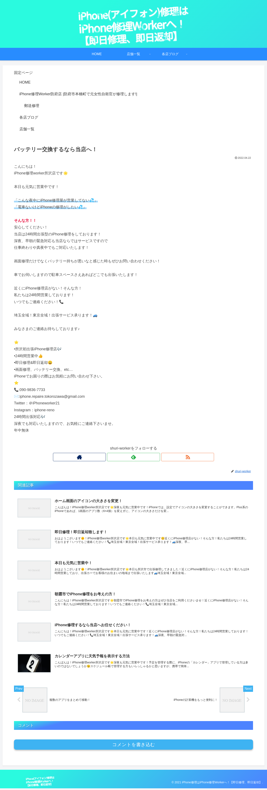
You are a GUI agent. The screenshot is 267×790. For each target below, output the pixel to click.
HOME (25, 82)
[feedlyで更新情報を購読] (133, 457)
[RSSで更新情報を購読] (143, 457)
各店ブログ (28, 117)
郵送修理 (31, 106)
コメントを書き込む (133, 746)
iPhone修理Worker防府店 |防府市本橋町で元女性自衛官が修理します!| (78, 94)
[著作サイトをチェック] (124, 457)
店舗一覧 (26, 129)
